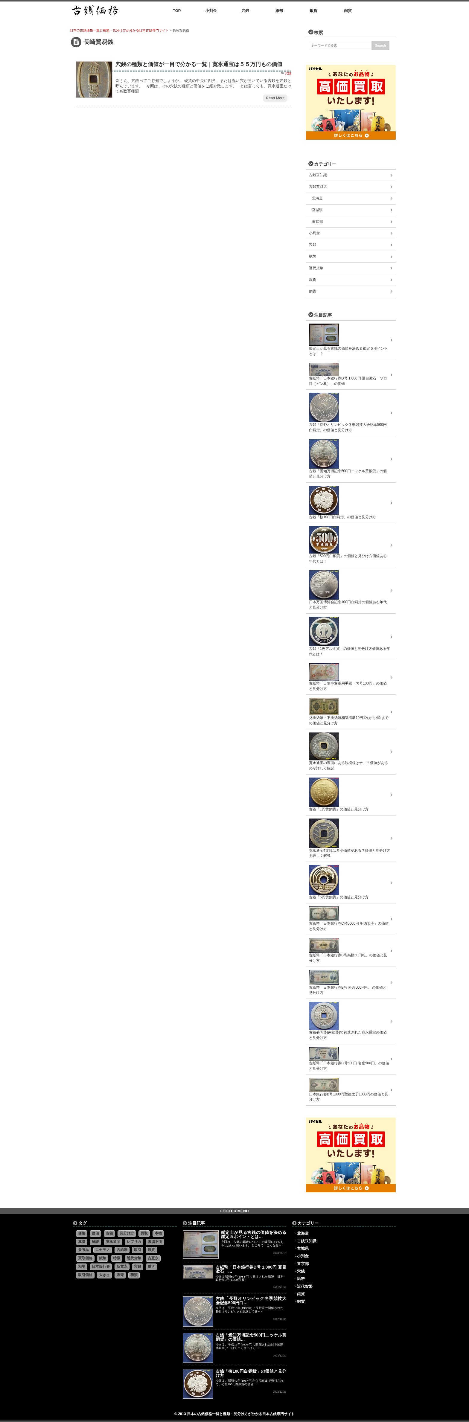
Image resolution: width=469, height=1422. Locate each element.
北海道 (317, 198)
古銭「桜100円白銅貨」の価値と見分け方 (251, 1373)
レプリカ (134, 1242)
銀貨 (312, 280)
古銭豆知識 (318, 175)
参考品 (83, 1250)
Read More (275, 98)
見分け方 (127, 1233)
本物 (158, 1233)
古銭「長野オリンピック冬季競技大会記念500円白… (251, 1300)
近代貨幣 (316, 268)
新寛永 (122, 1266)
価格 (81, 1233)
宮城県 (317, 210)
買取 (144, 1233)
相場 (81, 1266)
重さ (151, 1266)
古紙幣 (122, 1250)
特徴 (116, 1258)
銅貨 (312, 291)
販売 (120, 1275)
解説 (95, 1242)
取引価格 (85, 1275)
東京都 (317, 222)
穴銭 (288, 73)
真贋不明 (155, 1242)
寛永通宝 (113, 1242)
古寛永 (153, 1258)
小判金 (314, 233)
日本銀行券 (101, 1266)
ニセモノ (102, 1250)
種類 (134, 1275)
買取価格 (85, 1258)
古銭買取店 (318, 187)
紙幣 (312, 256)
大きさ (104, 1275)
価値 (95, 1233)
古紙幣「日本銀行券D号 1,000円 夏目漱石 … (251, 1269)
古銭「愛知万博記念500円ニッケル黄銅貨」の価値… (251, 1337)
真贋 (81, 1242)
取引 (137, 1250)
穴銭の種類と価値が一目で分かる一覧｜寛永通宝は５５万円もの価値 (198, 64)
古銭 (109, 1233)
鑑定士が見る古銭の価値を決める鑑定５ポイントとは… (254, 1234)
